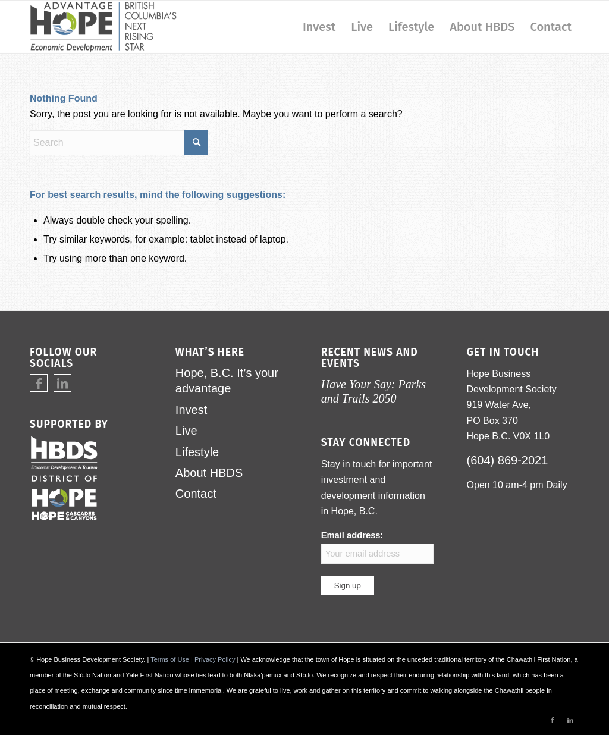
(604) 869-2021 (507, 460)
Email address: (377, 546)
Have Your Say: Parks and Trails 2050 (373, 391)
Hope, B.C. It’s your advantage (226, 380)
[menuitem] (319, 27)
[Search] (119, 142)
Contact (195, 493)
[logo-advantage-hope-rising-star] (103, 27)
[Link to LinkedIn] (62, 383)
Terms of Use (169, 659)
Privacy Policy (214, 659)
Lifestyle (197, 451)
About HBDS (209, 472)
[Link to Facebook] (38, 383)
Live (186, 430)
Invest (191, 409)
